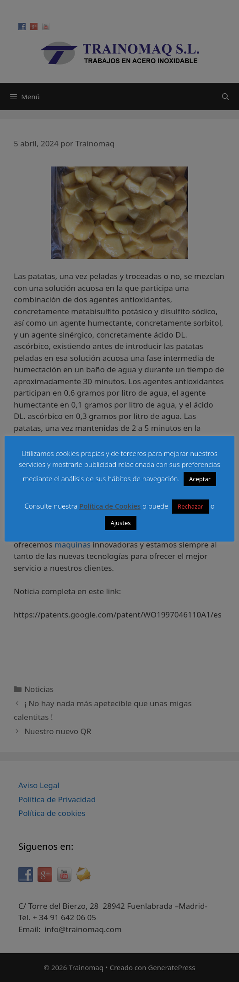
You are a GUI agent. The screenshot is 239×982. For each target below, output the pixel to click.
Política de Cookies (110, 505)
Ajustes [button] (120, 523)
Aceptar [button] (200, 479)
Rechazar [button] (190, 506)
